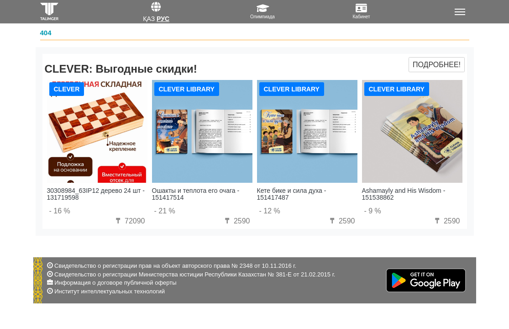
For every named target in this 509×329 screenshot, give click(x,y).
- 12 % (269, 211)
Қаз (149, 18)
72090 (129, 221)
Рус (163, 18)
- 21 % (164, 211)
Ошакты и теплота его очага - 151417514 (196, 194)
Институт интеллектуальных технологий (109, 291)
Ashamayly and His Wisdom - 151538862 (404, 194)
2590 (236, 221)
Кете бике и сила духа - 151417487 (291, 194)
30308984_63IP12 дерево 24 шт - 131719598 (96, 194)
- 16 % (59, 211)
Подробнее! (437, 65)
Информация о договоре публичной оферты (115, 282)
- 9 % (372, 211)
